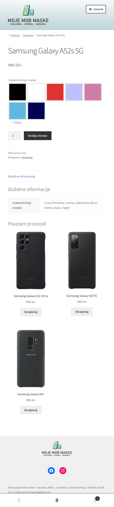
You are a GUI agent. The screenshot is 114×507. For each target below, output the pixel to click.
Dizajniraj (30, 312)
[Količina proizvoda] (14, 135)
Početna (15, 35)
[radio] (17, 92)
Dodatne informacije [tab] (21, 176)
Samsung (28, 35)
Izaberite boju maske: (22, 80)
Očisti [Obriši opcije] (18, 122)
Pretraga (57, 500)
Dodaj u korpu (37, 135)
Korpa (88, 497)
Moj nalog (19, 500)
